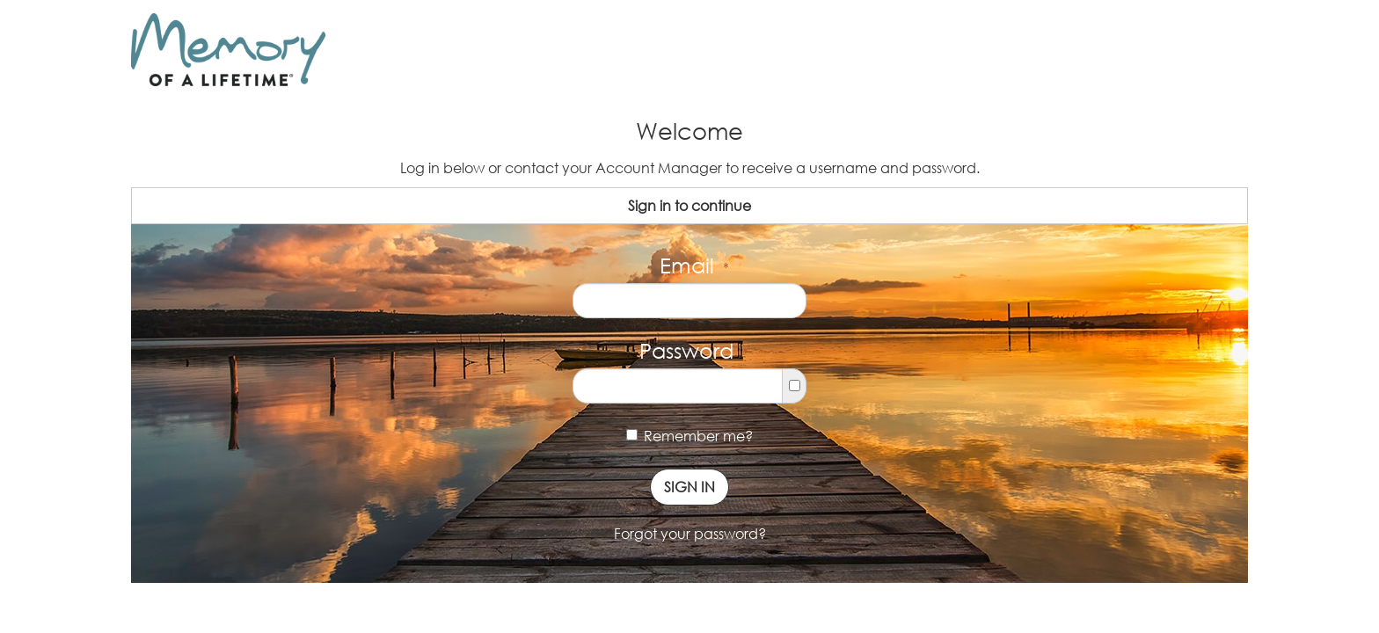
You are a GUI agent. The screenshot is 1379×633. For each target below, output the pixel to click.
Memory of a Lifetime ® (221, 90)
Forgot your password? (690, 533)
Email (694, 265)
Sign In (689, 487)
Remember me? (689, 436)
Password (693, 350)
